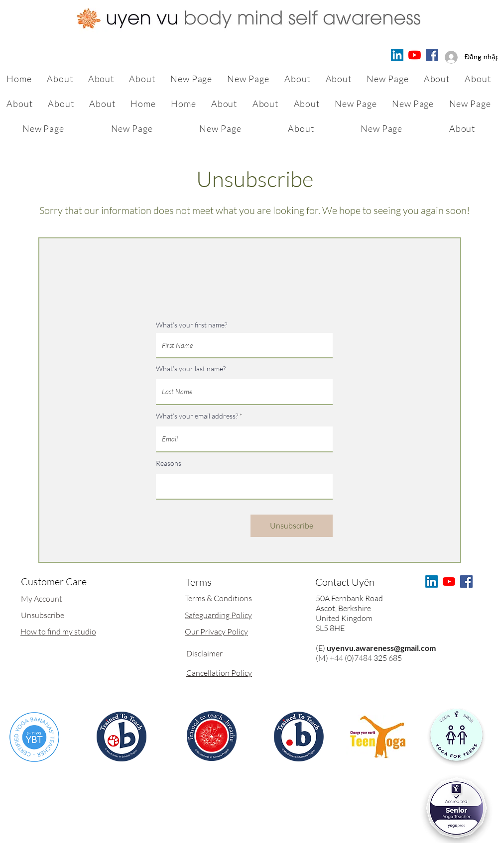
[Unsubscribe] (291, 526)
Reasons (168, 463)
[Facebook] (432, 55)
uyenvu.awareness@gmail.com (381, 647)
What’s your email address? (197, 416)
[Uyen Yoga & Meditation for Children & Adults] (414, 55)
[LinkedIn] (397, 55)
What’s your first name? (191, 324)
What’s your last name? (191, 368)
